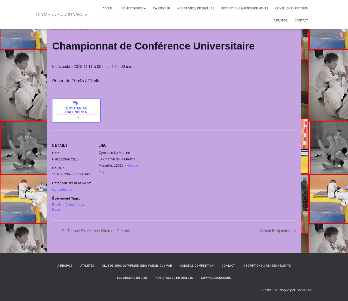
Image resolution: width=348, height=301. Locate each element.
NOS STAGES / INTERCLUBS (195, 8)
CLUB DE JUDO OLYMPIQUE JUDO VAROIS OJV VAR (137, 265)
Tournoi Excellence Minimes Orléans (98, 231)
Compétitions (62, 189)
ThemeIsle (304, 290)
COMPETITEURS (133, 8)
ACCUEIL (108, 8)
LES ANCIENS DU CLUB (132, 278)
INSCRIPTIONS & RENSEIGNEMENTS (244, 8)
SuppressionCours (216, 278)
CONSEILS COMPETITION (291, 8)
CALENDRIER (161, 8)
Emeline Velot (62, 205)
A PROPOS (281, 20)
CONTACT (301, 20)
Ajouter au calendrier (76, 110)
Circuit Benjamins (275, 231)
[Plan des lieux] (170, 163)
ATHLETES (87, 265)
